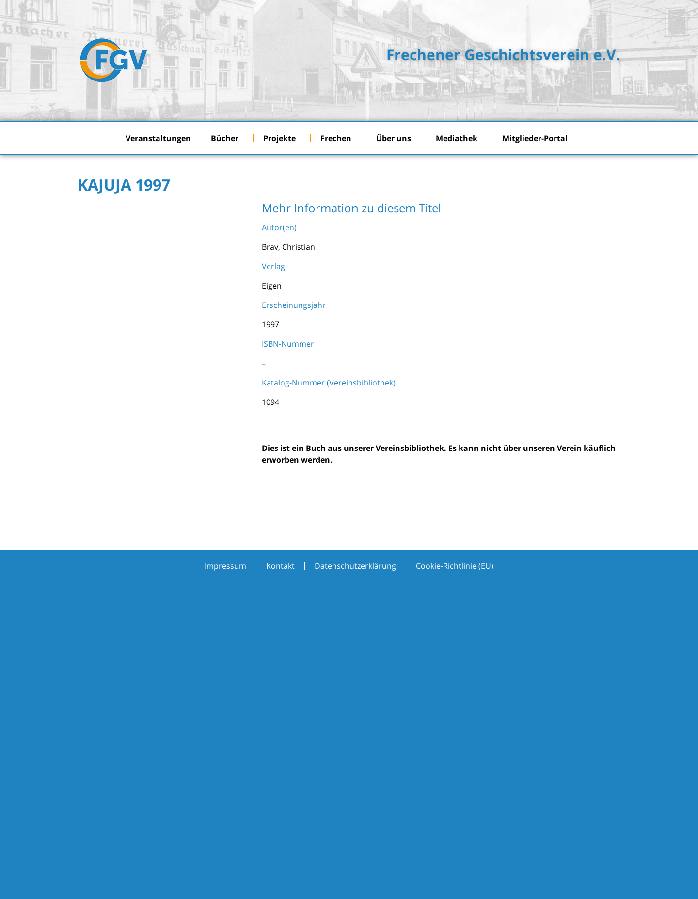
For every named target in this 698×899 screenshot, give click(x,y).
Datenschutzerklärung (355, 566)
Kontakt (280, 566)
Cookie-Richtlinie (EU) (454, 566)
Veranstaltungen (158, 138)
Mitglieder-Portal (537, 138)
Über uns (396, 138)
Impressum (225, 566)
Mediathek (459, 138)
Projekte (282, 138)
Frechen (338, 138)
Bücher (227, 138)
